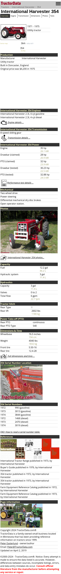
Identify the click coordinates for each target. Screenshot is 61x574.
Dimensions (35, 16)
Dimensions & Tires (11, 330)
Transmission (23, 16)
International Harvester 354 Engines (20, 110)
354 (39, 7)
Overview (4, 16)
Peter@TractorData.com (19, 546)
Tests (52, 16)
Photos (45, 16)
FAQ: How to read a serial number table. (20, 432)
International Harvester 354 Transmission (23, 129)
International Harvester (23, 7)
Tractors (5, 7)
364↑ (27, 43)
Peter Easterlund (9, 543)
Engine (13, 16)
